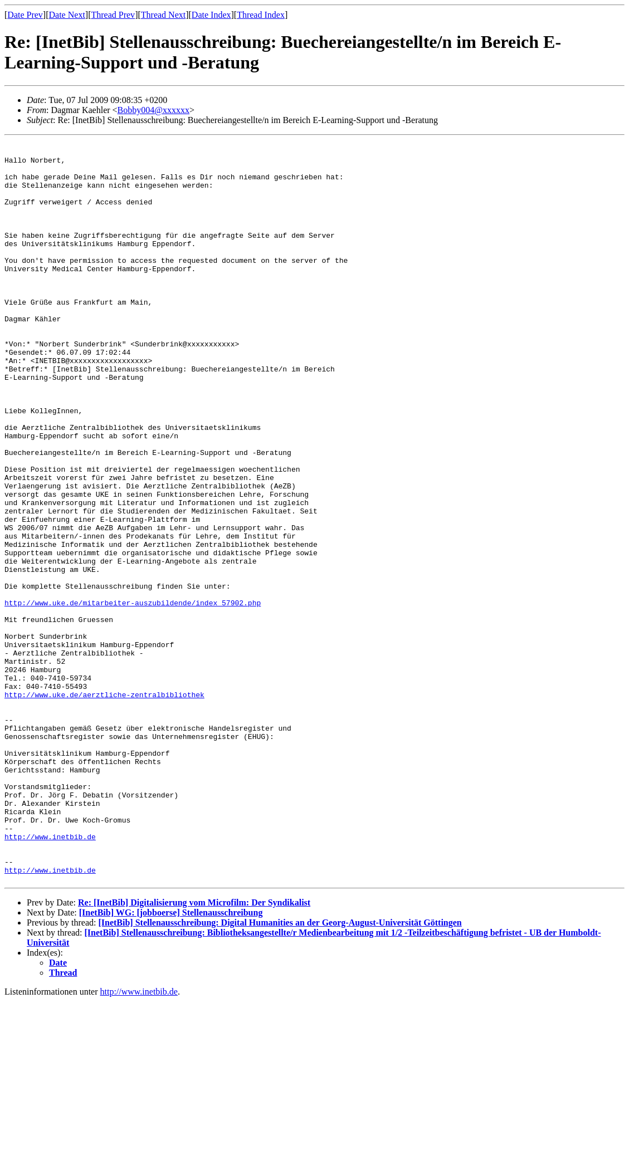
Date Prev (25, 14)
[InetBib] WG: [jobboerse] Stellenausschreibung (171, 1061)
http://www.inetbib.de (50, 977)
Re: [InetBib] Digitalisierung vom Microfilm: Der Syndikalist (194, 1051)
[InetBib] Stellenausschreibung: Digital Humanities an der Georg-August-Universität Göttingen (279, 1071)
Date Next (67, 14)
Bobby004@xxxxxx (153, 110)
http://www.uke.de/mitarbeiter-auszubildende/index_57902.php (132, 696)
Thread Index (261, 14)
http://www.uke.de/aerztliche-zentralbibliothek (104, 806)
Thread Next (163, 14)
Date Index (211, 14)
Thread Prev (113, 14)
